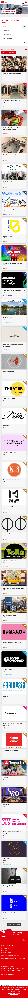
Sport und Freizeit (7, 322)
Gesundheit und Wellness (9, 728)
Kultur (5, 160)
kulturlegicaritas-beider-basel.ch (10, 955)
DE (23, 3)
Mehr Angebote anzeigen (14, 924)
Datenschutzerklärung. (14, 993)
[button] (14, 30)
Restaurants (6, 79)
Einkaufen (5, 106)
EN (26, 3)
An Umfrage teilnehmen (8, 11)
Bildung (5, 783)
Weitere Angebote (7, 214)
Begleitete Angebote (8, 52)
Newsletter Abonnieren (7, 974)
